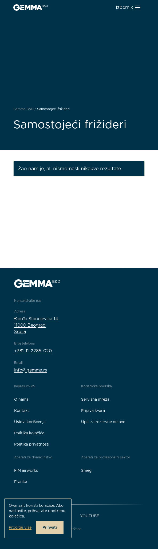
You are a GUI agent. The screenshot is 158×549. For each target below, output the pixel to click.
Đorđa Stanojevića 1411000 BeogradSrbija (36, 325)
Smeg (86, 470)
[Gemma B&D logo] (30, 7)
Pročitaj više (20, 527)
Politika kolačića (29, 433)
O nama (21, 399)
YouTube (89, 516)
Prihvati (49, 527)
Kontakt (21, 410)
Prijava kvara (93, 410)
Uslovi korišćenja (30, 422)
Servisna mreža (95, 399)
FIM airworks (26, 470)
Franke (20, 482)
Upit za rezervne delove (103, 422)
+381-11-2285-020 (33, 350)
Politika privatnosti (31, 444)
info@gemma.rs (30, 370)
